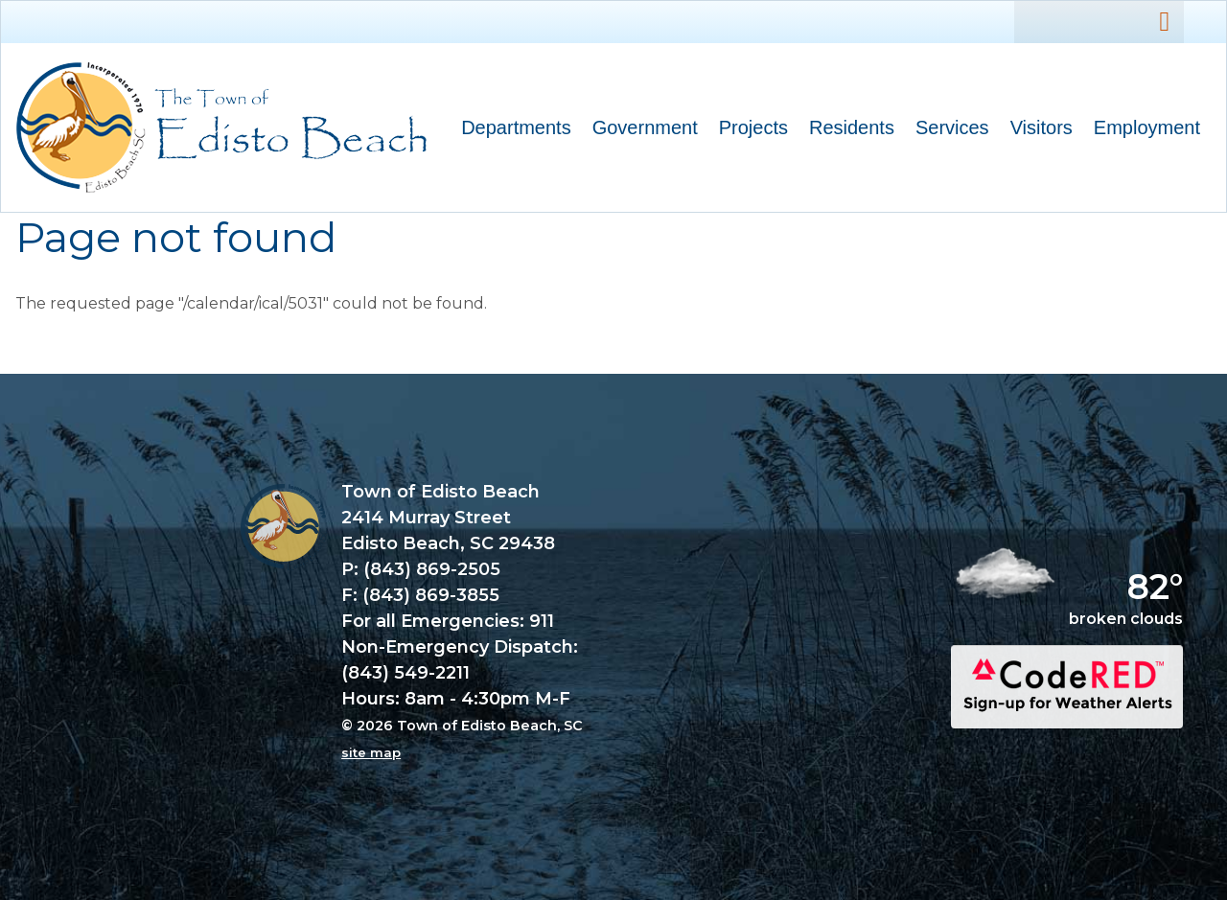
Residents (846, 130)
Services (947, 130)
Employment (1147, 127)
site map (371, 752)
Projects (753, 127)
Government (640, 130)
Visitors (1036, 130)
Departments (511, 130)
